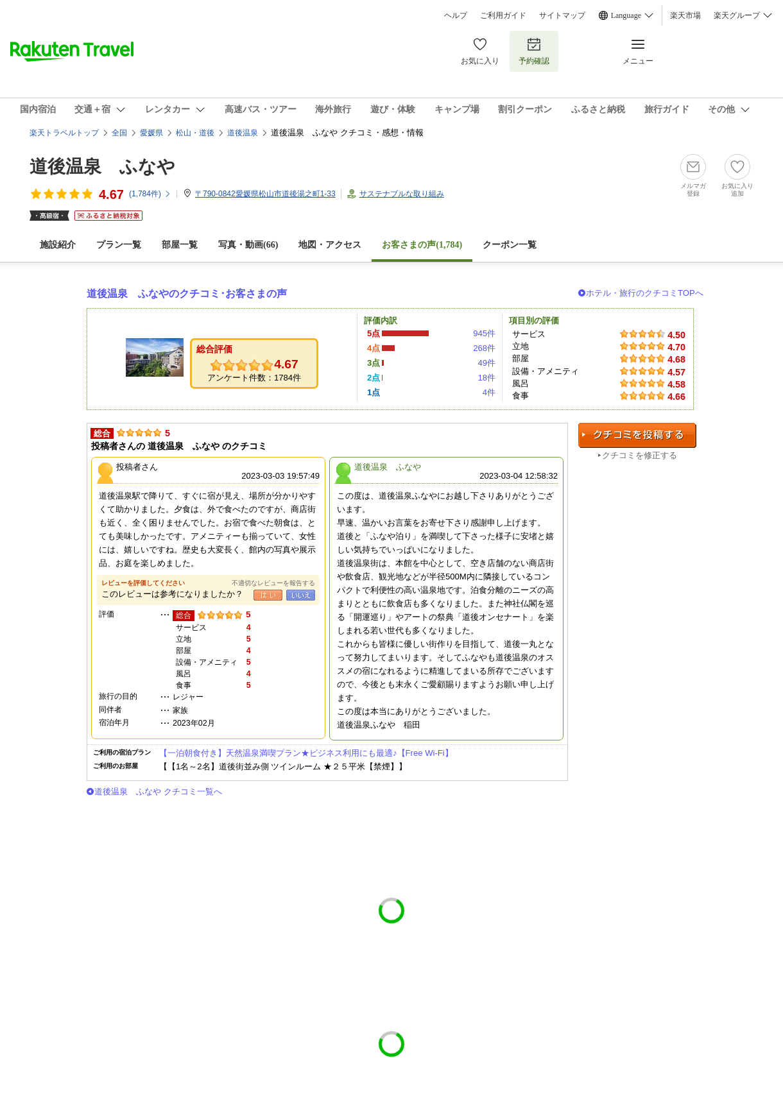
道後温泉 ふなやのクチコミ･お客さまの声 (187, 293)
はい (268, 595)
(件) (150, 194)
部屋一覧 (180, 245)
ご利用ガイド (503, 15)
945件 (484, 333)
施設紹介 (58, 245)
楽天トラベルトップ (64, 132)
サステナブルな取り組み (401, 193)
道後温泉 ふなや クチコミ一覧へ (158, 791)
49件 (486, 363)
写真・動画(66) (248, 245)
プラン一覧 (118, 245)
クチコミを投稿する (637, 435)
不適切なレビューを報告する (273, 582)
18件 (486, 377)
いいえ (300, 595)
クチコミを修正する (639, 455)
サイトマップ (562, 15)
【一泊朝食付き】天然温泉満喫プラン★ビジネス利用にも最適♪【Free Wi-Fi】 (306, 753)
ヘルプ (455, 15)
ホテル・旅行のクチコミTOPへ (644, 293)
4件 (489, 392)
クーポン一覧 (510, 245)
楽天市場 (685, 15)
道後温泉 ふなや (102, 166)
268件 (484, 348)
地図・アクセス (329, 245)
